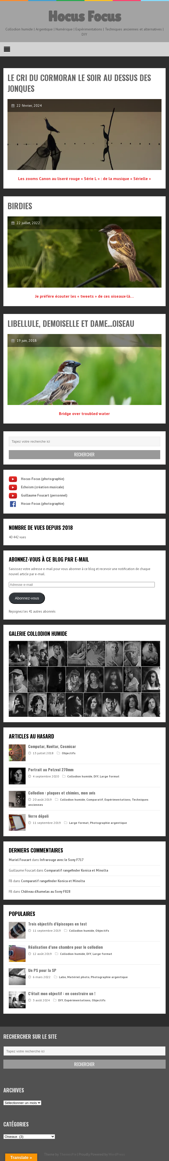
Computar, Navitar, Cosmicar (52, 746)
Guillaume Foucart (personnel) (44, 495)
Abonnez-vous (27, 598)
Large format (109, 776)
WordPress (117, 1154)
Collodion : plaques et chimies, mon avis (61, 792)
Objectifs (68, 753)
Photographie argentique (108, 823)
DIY (96, 776)
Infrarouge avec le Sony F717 (61, 860)
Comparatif (94, 799)
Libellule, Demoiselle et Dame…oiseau (70, 323)
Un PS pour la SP (42, 970)
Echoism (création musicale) (42, 487)
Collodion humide (79, 776)
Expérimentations (117, 799)
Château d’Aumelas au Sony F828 (45, 891)
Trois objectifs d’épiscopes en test (57, 924)
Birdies (19, 206)
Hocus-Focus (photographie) (42, 479)
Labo (62, 977)
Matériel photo (78, 977)
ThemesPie (67, 1154)
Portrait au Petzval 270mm (50, 769)
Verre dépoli (38, 816)
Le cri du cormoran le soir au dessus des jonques (79, 83)
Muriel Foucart (20, 860)
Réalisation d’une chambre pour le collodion (65, 947)
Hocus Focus (84, 16)
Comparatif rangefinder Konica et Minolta (76, 870)
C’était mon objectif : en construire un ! (61, 993)
